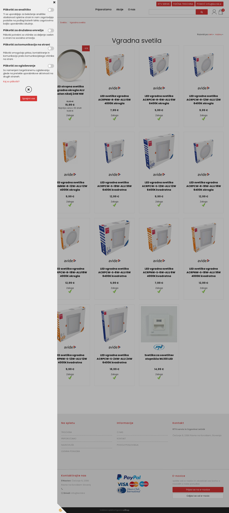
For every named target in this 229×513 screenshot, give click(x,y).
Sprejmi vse (28, 98)
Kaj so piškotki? (11, 81)
